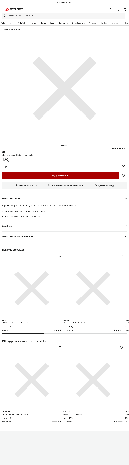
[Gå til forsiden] (14, 9)
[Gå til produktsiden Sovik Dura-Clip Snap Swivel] (102, 349)
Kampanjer (63, 23)
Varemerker (116, 23)
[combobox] (63, 16)
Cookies (80, 461)
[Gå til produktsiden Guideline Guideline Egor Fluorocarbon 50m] (21, 349)
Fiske (3, 23)
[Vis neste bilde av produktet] (126, 88)
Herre (33, 23)
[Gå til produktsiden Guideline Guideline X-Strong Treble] (102, 278)
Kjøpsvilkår (70, 461)
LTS (24, 29)
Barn (52, 23)
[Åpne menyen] (2, 9)
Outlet (104, 23)
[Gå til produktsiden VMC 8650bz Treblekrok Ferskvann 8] (21, 278)
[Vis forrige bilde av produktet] (3, 88)
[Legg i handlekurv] (60, 175)
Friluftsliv (22, 23)
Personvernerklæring (54, 461)
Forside (5, 29)
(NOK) (64, 450)
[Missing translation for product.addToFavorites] (123, 175)
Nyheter (92, 23)
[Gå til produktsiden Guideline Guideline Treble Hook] (62, 349)
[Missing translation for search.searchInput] (4, 15)
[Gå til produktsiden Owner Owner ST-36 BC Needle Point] (62, 278)
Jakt (11, 23)
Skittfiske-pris (78, 23)
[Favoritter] (109, 9)
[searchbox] (65, 15)
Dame (43, 23)
